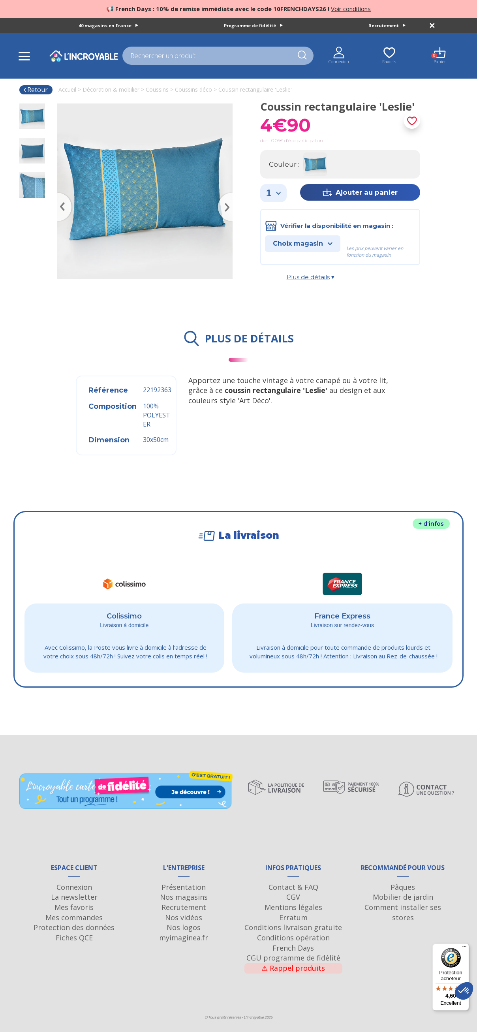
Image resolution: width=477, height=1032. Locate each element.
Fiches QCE (74, 937)
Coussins (157, 89)
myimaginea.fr (183, 937)
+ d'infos (431, 523)
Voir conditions (351, 9)
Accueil (67, 89)
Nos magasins (184, 897)
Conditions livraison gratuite (293, 927)
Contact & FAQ (293, 887)
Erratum (293, 917)
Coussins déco (193, 89)
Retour (35, 89)
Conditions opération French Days (293, 943)
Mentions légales (293, 907)
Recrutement (387, 25)
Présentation (184, 887)
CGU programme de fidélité (293, 957)
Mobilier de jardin (403, 897)
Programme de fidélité (253, 25)
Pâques (403, 887)
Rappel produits (293, 968)
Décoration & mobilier (111, 89)
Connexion (74, 887)
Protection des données (74, 927)
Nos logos (184, 927)
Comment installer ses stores (402, 912)
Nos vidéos (183, 917)
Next (229, 195)
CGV (293, 897)
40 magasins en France (108, 25)
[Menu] (464, 948)
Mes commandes (74, 917)
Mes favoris (74, 907)
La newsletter (74, 897)
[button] (463, 990)
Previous (61, 195)
